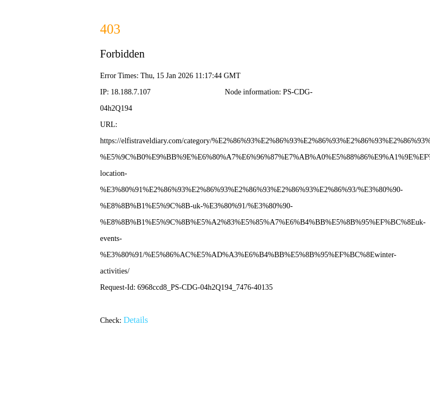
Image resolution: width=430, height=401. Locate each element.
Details (136, 319)
